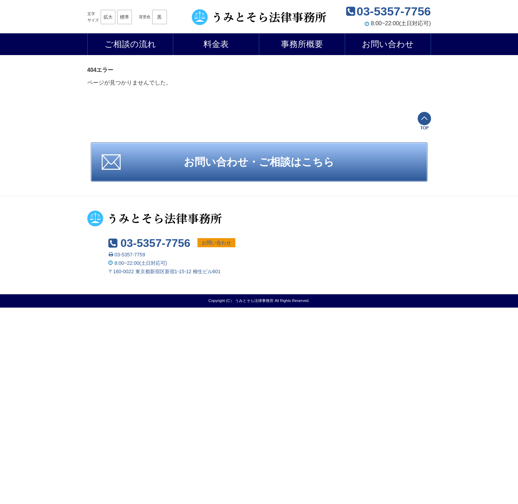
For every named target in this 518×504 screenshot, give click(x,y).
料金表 (216, 44)
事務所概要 (302, 44)
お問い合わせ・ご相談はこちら (259, 162)
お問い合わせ (388, 44)
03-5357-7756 (394, 11)
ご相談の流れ (130, 44)
